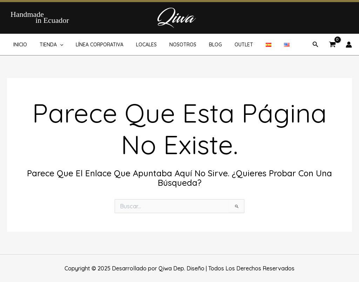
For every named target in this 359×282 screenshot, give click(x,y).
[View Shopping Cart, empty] (332, 45)
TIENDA (47, 44)
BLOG (200, 44)
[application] (56, 44)
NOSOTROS (170, 44)
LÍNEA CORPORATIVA (92, 44)
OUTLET (225, 44)
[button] (315, 44)
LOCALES (136, 44)
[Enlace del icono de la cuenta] (349, 44)
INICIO (19, 44)
